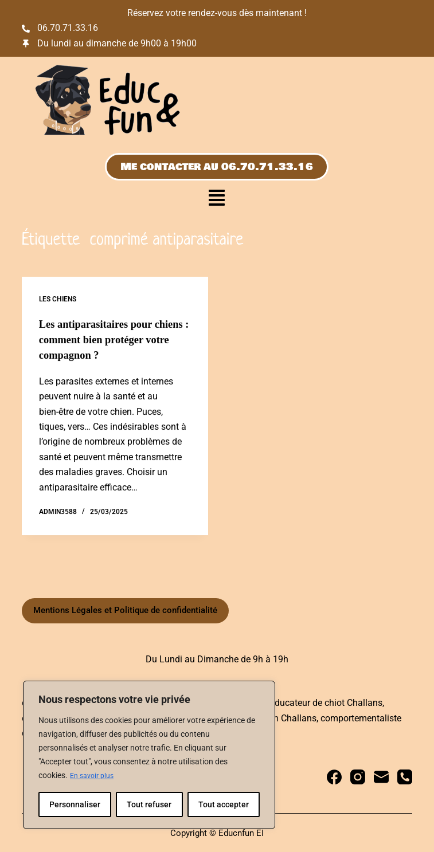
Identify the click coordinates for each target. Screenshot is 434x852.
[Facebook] (334, 775)
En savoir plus (94, 775)
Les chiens (57, 299)
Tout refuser (149, 804)
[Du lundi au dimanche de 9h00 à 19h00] (26, 44)
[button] (216, 199)
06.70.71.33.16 (67, 27)
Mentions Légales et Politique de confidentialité (125, 609)
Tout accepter (223, 804)
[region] (149, 755)
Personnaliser (74, 804)
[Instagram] (357, 775)
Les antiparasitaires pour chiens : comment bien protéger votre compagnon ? (108, 339)
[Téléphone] (404, 775)
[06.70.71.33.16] (26, 29)
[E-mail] (381, 775)
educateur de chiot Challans (326, 701)
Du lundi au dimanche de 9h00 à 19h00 (117, 43)
